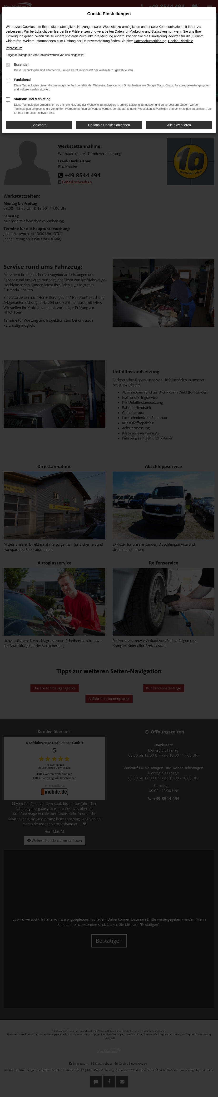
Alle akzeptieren (179, 125)
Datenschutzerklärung (150, 41)
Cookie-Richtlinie (180, 41)
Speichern (38, 125)
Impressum (14, 48)
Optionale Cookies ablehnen (109, 125)
